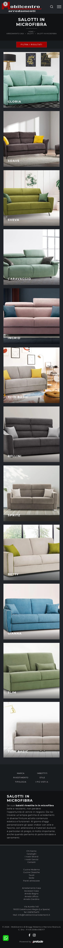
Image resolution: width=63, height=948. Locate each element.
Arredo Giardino (31, 899)
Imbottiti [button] (42, 773)
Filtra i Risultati (31, 44)
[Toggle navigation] (59, 6)
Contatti (31, 862)
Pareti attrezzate (31, 881)
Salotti (30, 34)
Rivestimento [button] (20, 777)
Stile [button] (42, 777)
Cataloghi (31, 854)
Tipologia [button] (20, 782)
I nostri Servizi (31, 859)
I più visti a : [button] (42, 782)
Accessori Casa (31, 891)
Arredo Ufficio (31, 896)
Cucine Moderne (31, 869)
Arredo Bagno (32, 893)
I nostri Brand (31, 856)
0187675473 (33, 912)
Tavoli (31, 875)
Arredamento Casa (15, 34)
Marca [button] (20, 773)
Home (31, 32)
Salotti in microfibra (47, 34)
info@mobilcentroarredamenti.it (34, 915)
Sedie (31, 878)
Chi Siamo (31, 851)
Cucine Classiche (31, 872)
